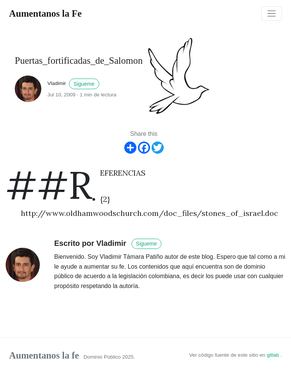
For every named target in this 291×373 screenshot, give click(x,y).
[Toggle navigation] (271, 13)
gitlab (273, 355)
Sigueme (84, 84)
